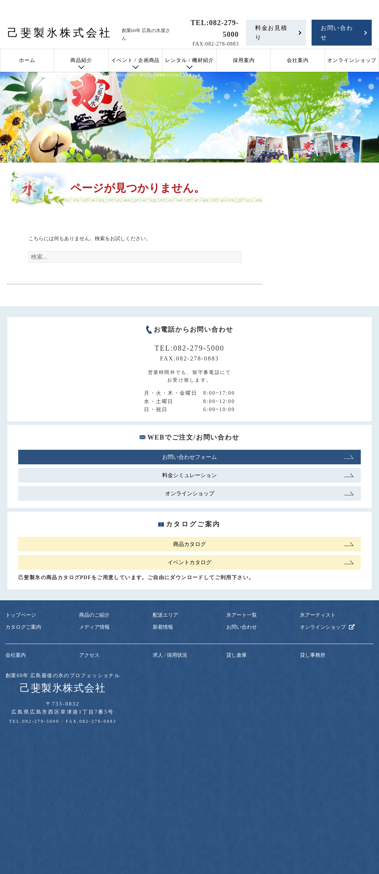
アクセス (89, 655)
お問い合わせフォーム (189, 457)
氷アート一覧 (241, 615)
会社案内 (298, 60)
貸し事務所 (312, 655)
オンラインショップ (351, 60)
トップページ (20, 615)
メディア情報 (94, 627)
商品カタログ (189, 544)
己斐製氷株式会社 (59, 33)
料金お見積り (271, 32)
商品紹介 (81, 60)
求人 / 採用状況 (170, 655)
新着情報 (163, 627)
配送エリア (165, 615)
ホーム (27, 60)
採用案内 (244, 60)
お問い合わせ (337, 32)
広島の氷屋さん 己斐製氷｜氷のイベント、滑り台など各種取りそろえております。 (138, 75)
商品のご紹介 (94, 615)
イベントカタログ (189, 562)
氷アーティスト (318, 615)
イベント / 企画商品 (135, 60)
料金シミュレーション (189, 475)
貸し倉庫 (236, 655)
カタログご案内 (23, 627)
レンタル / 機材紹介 (189, 60)
